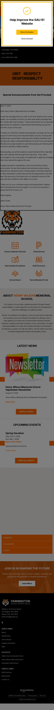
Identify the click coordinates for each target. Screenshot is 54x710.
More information (27, 32)
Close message (27, 38)
